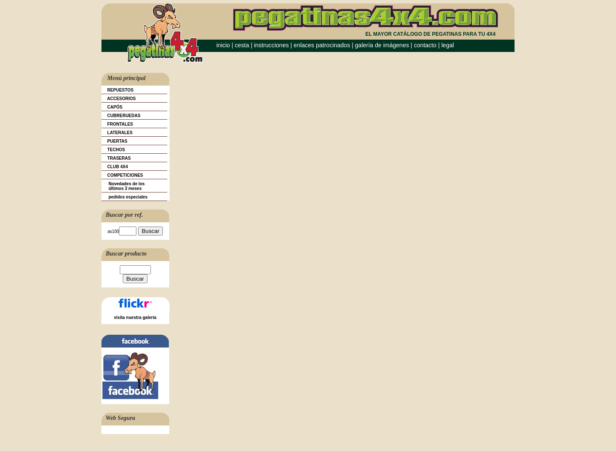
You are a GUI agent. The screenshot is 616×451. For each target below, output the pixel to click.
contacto (425, 45)
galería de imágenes (382, 45)
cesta (243, 45)
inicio (223, 45)
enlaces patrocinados (322, 45)
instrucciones (271, 45)
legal (447, 45)
